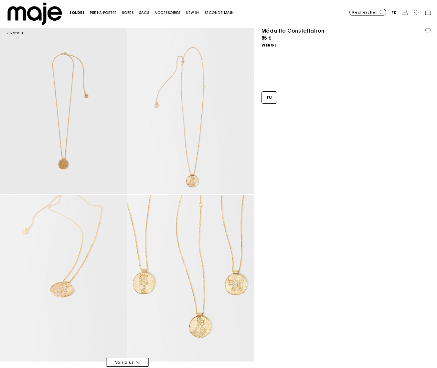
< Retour (14, 33)
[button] (79, 13)
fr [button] (394, 12)
